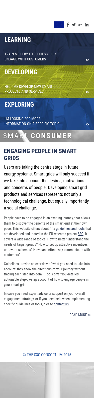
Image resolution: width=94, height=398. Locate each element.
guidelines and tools (70, 229)
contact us (61, 304)
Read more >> (80, 315)
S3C (80, 234)
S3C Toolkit (15, 17)
